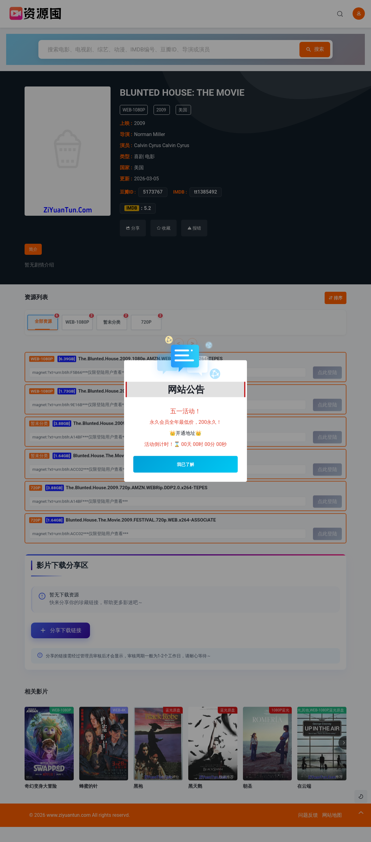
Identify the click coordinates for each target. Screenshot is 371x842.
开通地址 (185, 433)
